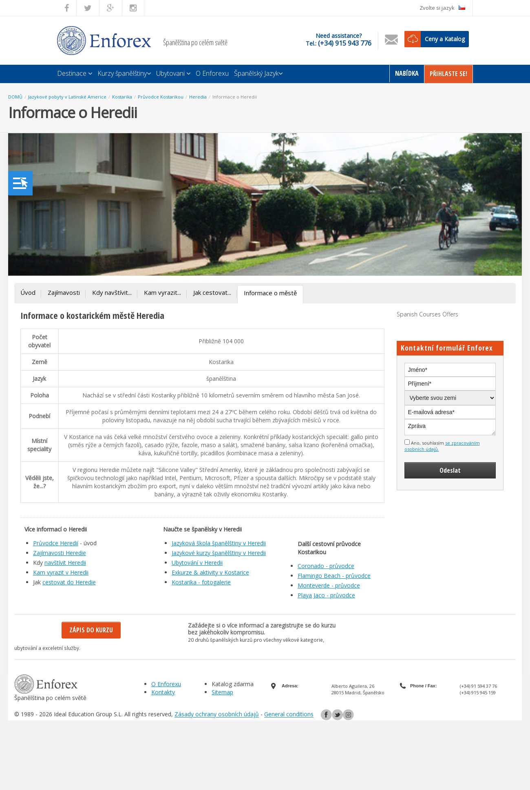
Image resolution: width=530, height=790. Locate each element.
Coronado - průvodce (326, 566)
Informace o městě (270, 293)
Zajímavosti (64, 292)
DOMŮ (15, 97)
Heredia (198, 97)
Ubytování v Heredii (197, 562)
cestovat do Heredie (69, 582)
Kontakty (163, 692)
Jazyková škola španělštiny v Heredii (219, 543)
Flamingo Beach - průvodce (334, 575)
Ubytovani (173, 73)
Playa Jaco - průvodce (326, 595)
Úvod (27, 292)
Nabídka (407, 73)
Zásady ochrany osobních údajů (216, 714)
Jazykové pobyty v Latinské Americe (67, 97)
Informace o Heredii (234, 97)
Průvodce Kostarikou (160, 97)
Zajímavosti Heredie (59, 553)
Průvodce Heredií (55, 543)
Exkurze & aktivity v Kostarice (210, 572)
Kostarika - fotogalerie (201, 582)
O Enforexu (212, 73)
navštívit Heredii (65, 562)
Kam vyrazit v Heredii (60, 572)
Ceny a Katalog (445, 39)
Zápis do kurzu (91, 629)
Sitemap (222, 692)
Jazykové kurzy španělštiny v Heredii (219, 553)
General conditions (289, 714)
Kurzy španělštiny (124, 73)
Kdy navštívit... (112, 292)
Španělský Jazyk (258, 73)
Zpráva (450, 427)
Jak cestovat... (212, 292)
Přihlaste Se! (448, 73)
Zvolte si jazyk (442, 7)
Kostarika (122, 97)
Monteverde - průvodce (329, 585)
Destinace (74, 73)
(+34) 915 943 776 (344, 43)
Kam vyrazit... (162, 292)
